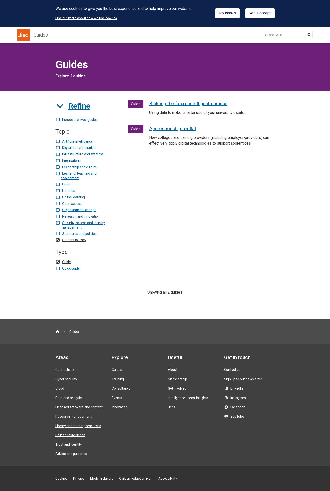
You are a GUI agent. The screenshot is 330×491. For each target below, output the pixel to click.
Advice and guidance (71, 454)
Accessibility (167, 478)
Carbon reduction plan (136, 478)
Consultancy (121, 388)
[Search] (309, 34)
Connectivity (64, 370)
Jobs (171, 407)
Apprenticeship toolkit (172, 128)
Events (117, 398)
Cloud (59, 388)
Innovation (120, 407)
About (172, 370)
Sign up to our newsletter (243, 379)
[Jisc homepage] (23, 35)
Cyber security (66, 379)
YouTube (237, 416)
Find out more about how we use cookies (86, 18)
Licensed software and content (79, 407)
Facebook (237, 407)
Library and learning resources (78, 426)
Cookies (61, 478)
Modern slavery (101, 478)
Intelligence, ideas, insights (188, 398)
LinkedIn (236, 388)
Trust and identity (68, 444)
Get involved (177, 388)
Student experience (70, 435)
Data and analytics (69, 398)
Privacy (78, 478)
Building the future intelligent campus (188, 103)
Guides (40, 35)
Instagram (238, 398)
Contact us (232, 370)
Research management (73, 416)
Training (118, 379)
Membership (177, 379)
